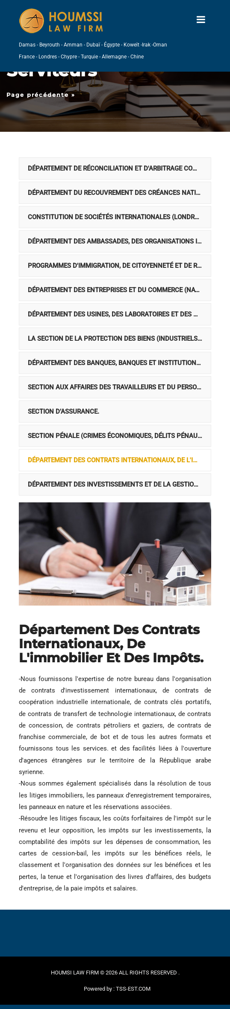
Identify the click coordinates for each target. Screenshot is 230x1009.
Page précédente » (40, 94)
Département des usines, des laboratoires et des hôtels (119, 314)
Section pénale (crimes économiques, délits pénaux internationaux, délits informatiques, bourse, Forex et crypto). (119, 436)
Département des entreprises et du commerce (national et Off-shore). (119, 290)
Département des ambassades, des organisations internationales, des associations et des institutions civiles (119, 241)
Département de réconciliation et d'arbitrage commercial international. (119, 168)
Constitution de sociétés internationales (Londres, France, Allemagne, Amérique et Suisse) (119, 217)
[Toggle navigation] (201, 20)
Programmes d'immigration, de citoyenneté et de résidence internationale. (119, 266)
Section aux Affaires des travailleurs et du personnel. (119, 387)
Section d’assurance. (63, 411)
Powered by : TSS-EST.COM (117, 989)
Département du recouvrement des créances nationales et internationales (119, 193)
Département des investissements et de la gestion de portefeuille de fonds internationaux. (119, 484)
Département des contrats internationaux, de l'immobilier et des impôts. (119, 460)
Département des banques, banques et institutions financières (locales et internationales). (119, 363)
